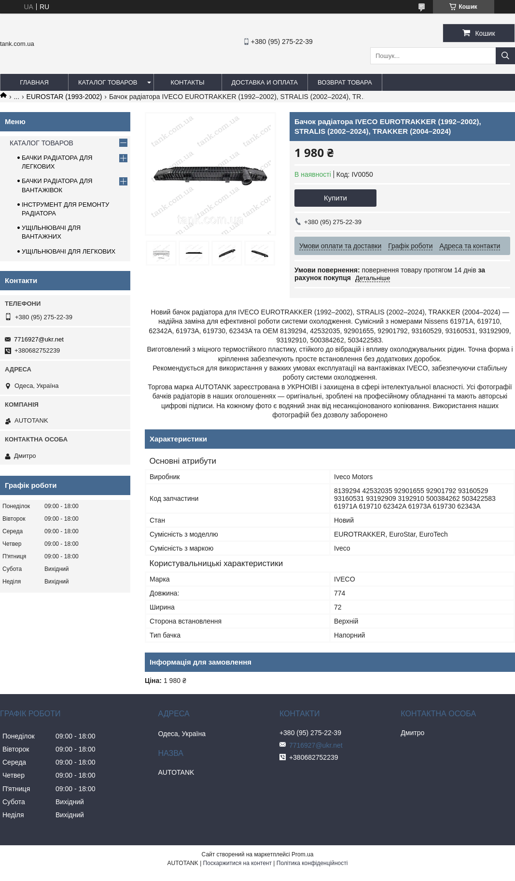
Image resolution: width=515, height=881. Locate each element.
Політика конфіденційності (312, 863)
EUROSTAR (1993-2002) (64, 96)
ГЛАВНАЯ (34, 82)
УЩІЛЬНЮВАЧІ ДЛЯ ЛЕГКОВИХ (68, 251)
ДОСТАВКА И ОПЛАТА (265, 82)
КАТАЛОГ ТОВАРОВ (108, 82)
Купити (335, 198)
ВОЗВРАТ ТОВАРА (345, 82)
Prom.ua (302, 854)
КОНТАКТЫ (187, 82)
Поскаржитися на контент (237, 863)
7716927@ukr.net (39, 339)
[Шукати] (505, 55)
